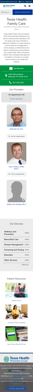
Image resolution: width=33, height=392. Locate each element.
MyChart (29, 1)
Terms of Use (15, 378)
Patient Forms (16, 301)
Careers (22, 1)
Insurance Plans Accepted (16, 323)
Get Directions (19, 68)
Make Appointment (22, 12)
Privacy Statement (21, 376)
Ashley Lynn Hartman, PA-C (16, 204)
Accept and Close (16, 389)
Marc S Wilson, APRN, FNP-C (16, 168)
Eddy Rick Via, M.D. (16, 129)
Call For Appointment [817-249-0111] (16, 136)
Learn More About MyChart (16, 344)
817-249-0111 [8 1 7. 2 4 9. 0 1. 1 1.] (18, 82)
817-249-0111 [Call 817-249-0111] (16, 99)
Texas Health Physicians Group (9, 1)
